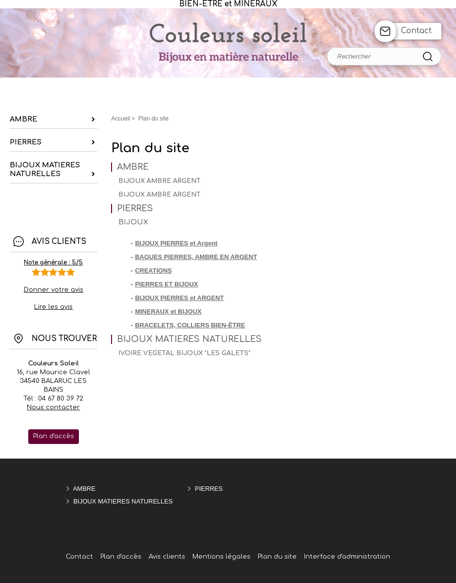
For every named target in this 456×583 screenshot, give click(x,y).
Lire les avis (53, 306)
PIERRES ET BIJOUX (166, 284)
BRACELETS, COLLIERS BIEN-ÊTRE (190, 325)
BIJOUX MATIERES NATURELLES (189, 339)
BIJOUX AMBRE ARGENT (159, 181)
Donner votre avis (53, 289)
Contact (416, 31)
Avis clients (167, 556)
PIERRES (135, 208)
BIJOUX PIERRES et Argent (176, 243)
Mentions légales (221, 556)
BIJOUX (133, 222)
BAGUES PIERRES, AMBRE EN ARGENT (196, 257)
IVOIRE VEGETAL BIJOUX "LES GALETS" (184, 353)
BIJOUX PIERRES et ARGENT (179, 298)
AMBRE (133, 167)
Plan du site (277, 556)
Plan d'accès (120, 556)
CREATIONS (153, 270)
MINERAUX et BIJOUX (168, 311)
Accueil (120, 118)
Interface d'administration (347, 556)
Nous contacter (53, 407)
